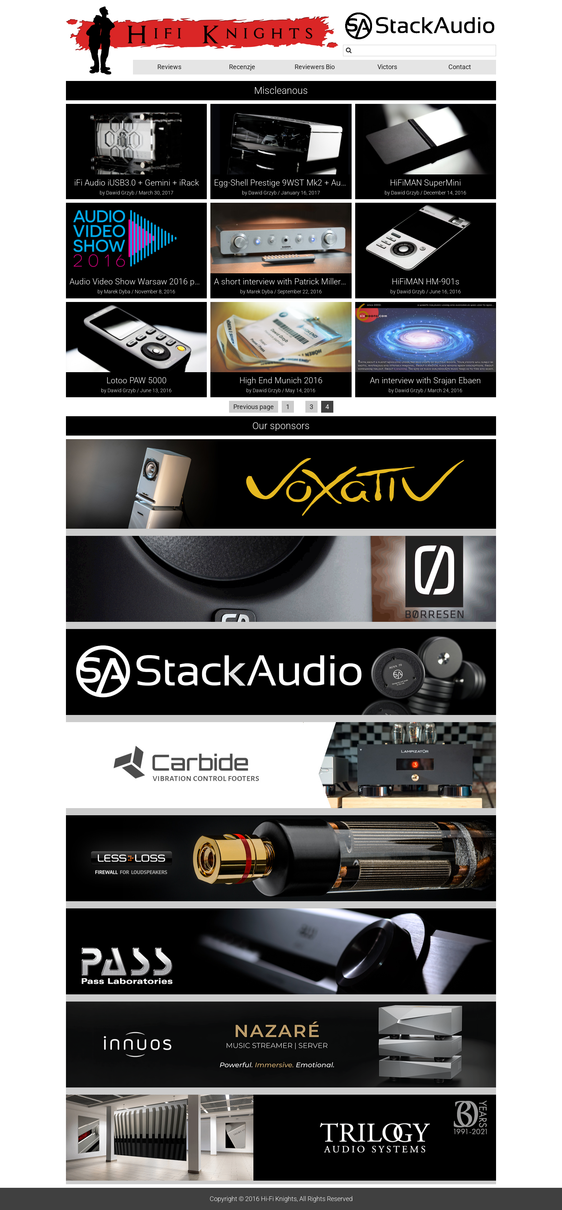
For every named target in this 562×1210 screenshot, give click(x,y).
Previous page (253, 406)
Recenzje (242, 67)
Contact (459, 67)
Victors (387, 67)
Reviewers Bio (315, 67)
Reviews (169, 67)
